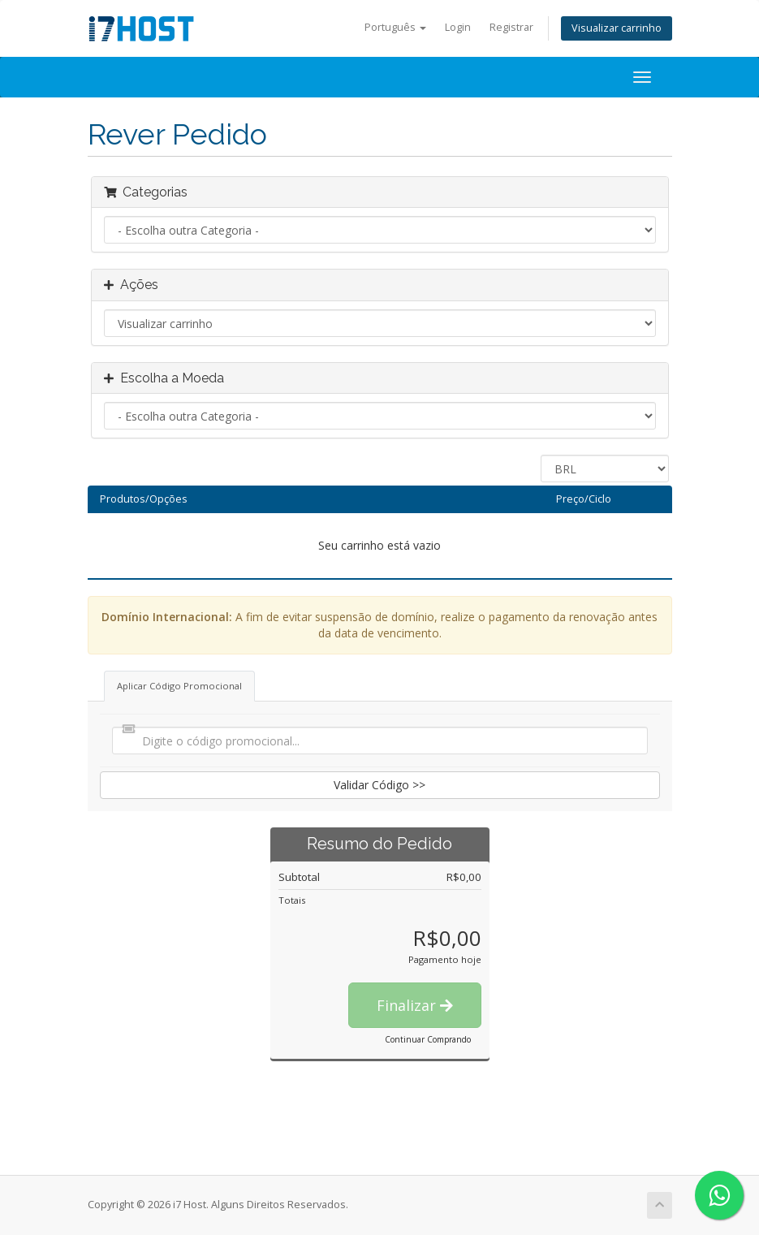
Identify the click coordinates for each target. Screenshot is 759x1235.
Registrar (511, 27)
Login (458, 27)
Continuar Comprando (428, 1039)
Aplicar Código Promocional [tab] (179, 686)
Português (395, 27)
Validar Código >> (379, 784)
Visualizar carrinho (616, 28)
